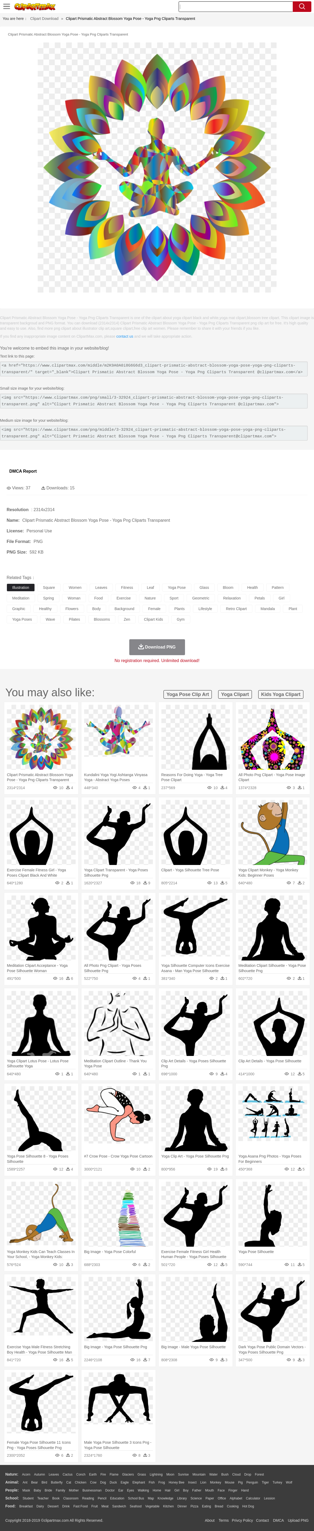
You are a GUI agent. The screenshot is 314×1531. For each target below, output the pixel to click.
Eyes (130, 1490)
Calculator (253, 1498)
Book (55, 1498)
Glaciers (128, 1474)
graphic (18, 609)
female (154, 609)
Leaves (54, 1474)
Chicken (80, 1482)
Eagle (125, 1482)
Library (182, 1498)
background (124, 609)
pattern (278, 587)
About (210, 1520)
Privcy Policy (242, 1520)
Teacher (43, 1498)
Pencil (102, 1498)
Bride (48, 1490)
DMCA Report (23, 471)
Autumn (39, 1474)
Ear (120, 1490)
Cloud (236, 1474)
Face (221, 1490)
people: (12, 1490)
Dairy (40, 1506)
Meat (105, 1506)
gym (181, 619)
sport (174, 598)
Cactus (67, 1474)
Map (151, 1498)
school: (12, 1498)
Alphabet (236, 1498)
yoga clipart (235, 694)
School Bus (136, 1498)
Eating (206, 1506)
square (49, 587)
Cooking (233, 1506)
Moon (170, 1474)
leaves (101, 587)
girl (282, 598)
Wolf (289, 1482)
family (60, 1490)
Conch (80, 1474)
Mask (26, 1490)
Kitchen (168, 1506)
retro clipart (236, 609)
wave (50, 619)
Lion (203, 1482)
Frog (161, 1482)
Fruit (94, 1506)
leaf (150, 587)
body (96, 609)
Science (196, 1498)
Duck (113, 1482)
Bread (219, 1506)
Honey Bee (176, 1482)
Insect (192, 1482)
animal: (12, 1482)
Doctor (110, 1490)
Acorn (26, 1474)
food (98, 598)
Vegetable (152, 1506)
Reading (88, 1498)
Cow (93, 1482)
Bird (44, 1482)
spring (48, 598)
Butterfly (57, 1482)
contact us (124, 336)
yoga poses (22, 619)
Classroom (70, 1498)
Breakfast (26, 1506)
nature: (11, 1474)
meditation (20, 598)
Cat (68, 1482)
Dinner (182, 1506)
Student (28, 1498)
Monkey (215, 1482)
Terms (224, 1520)
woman (74, 598)
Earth (93, 1474)
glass (204, 587)
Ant (25, 1482)
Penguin (252, 1482)
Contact (262, 1520)
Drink (66, 1506)
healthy (45, 609)
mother (74, 1490)
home (157, 1490)
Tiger (265, 1482)
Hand (245, 1490)
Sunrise (183, 1474)
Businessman (92, 1490)
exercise (124, 598)
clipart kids (153, 619)
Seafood (136, 1506)
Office (222, 1498)
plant (293, 609)
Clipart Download (44, 18)
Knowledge (165, 1498)
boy (186, 1490)
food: (10, 1506)
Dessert (53, 1506)
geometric (200, 598)
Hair (168, 1490)
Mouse (229, 1482)
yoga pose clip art (187, 694)
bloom (228, 587)
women (75, 587)
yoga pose (177, 587)
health (252, 587)
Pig (240, 1482)
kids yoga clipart (280, 694)
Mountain (198, 1474)
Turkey (277, 1482)
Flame (114, 1474)
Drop (247, 1474)
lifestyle (205, 609)
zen (127, 619)
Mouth (209, 1490)
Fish (152, 1482)
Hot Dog (248, 1506)
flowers (72, 609)
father (196, 1490)
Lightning (156, 1474)
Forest (259, 1474)
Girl (176, 1490)
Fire (103, 1474)
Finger (232, 1490)
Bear (34, 1482)
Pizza (194, 1506)
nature (150, 598)
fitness (127, 587)
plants (179, 609)
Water (213, 1474)
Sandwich (119, 1506)
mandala (268, 609)
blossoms (102, 619)
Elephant (138, 1482)
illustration (20, 587)
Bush (225, 1474)
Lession (269, 1498)
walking (143, 1490)
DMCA (278, 1520)
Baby (37, 1490)
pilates (74, 619)
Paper (209, 1498)
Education (117, 1498)
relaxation (232, 598)
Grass (141, 1474)
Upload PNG (298, 1520)
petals (260, 598)
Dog (103, 1482)
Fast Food (80, 1506)
